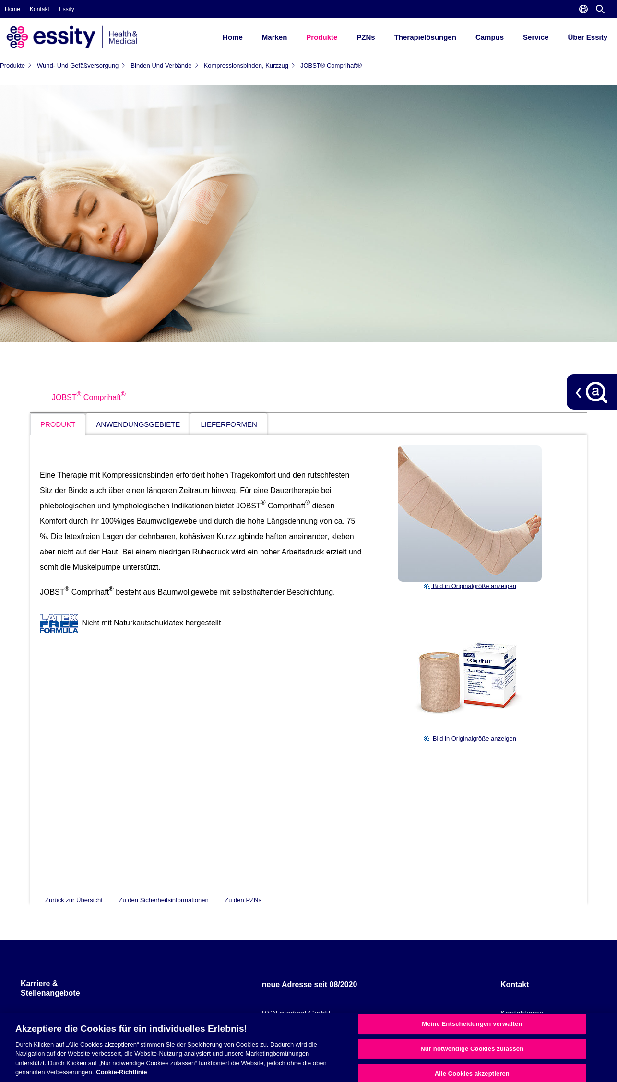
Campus (489, 37)
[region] (308, 1047)
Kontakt (39, 9)
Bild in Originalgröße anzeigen (469, 585)
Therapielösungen (425, 37)
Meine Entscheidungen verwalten (472, 1024)
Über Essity (587, 37)
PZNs (365, 37)
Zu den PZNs (243, 900)
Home (12, 9)
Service (535, 37)
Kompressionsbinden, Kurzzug (250, 65)
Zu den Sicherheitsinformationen (165, 900)
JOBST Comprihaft (89, 397)
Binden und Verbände (165, 65)
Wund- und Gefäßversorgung (81, 65)
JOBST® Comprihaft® (331, 65)
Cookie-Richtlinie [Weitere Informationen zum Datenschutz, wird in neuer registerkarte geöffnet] (121, 1072)
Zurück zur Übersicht (75, 900)
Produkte (321, 37)
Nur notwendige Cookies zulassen (471, 1048)
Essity (66, 9)
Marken (274, 37)
